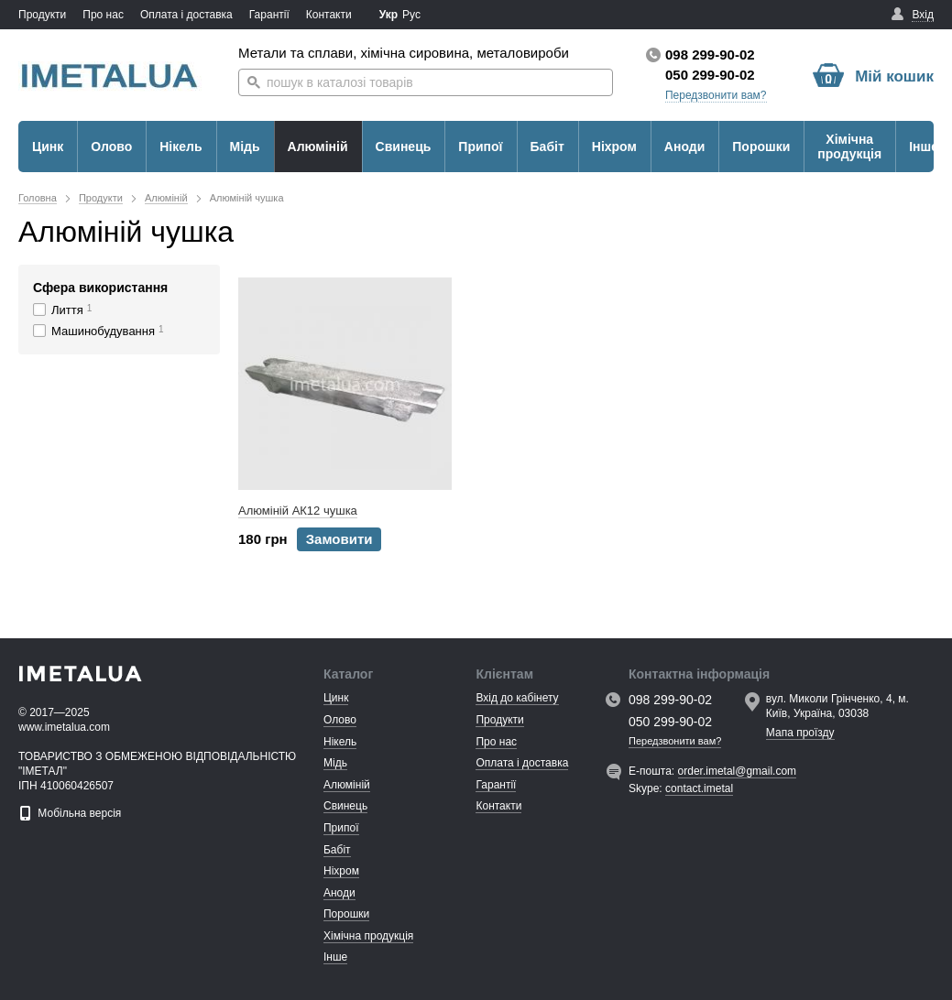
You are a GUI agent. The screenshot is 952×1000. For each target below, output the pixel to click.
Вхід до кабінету (517, 697)
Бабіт (547, 146)
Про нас (103, 14)
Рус (411, 14)
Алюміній (318, 146)
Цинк (47, 146)
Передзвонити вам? (716, 95)
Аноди (684, 146)
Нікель (180, 146)
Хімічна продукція (849, 146)
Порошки (761, 146)
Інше (923, 146)
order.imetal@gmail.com (737, 771)
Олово (111, 146)
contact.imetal (699, 788)
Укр (388, 14)
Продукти (42, 14)
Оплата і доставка (186, 14)
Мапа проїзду (800, 732)
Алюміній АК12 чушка (297, 510)
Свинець (404, 146)
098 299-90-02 (710, 54)
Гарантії (269, 14)
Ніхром (614, 146)
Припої (480, 146)
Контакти (329, 14)
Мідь (245, 146)
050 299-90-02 (710, 74)
